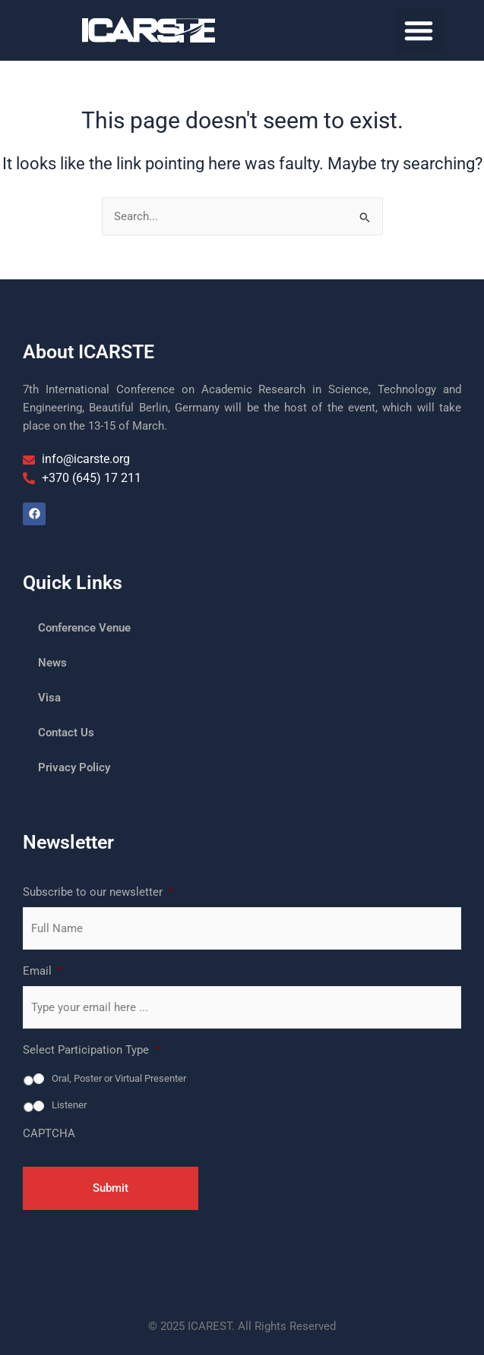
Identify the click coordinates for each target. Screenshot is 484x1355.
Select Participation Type (91, 1050)
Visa (49, 697)
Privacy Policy (74, 767)
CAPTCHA (49, 1133)
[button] (418, 30)
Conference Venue (84, 628)
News (52, 663)
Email (42, 971)
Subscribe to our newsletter (98, 892)
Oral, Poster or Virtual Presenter (119, 1078)
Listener (69, 1105)
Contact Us (66, 732)
